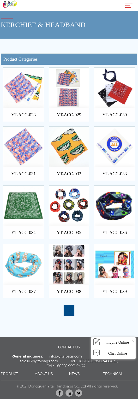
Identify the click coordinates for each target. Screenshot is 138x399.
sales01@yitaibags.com (39, 361)
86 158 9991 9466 (71, 366)
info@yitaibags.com (65, 356)
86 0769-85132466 (95, 361)
